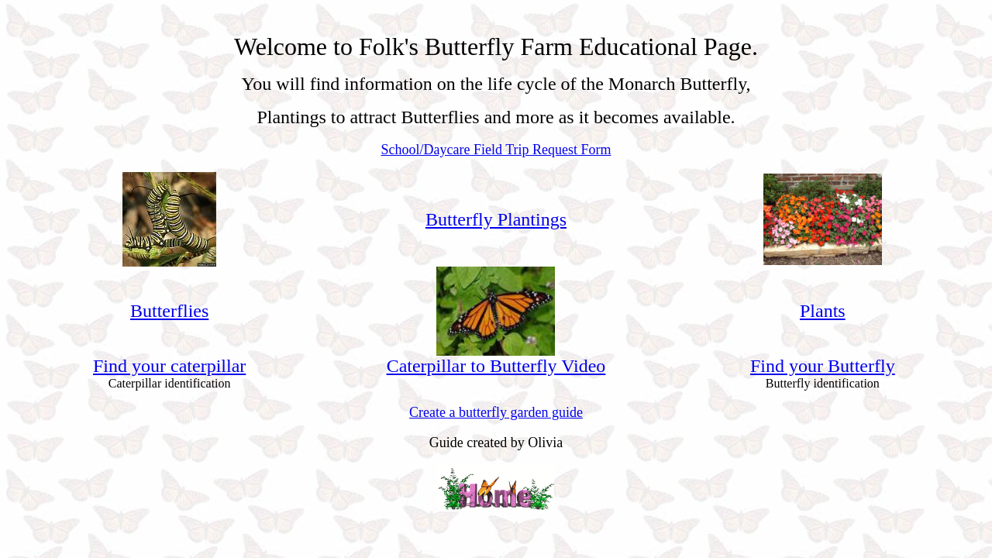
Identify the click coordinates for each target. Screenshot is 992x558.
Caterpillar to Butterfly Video (496, 366)
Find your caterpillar (169, 366)
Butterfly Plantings (496, 219)
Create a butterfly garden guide (496, 412)
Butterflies (169, 311)
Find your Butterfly (822, 366)
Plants (823, 311)
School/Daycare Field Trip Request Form (496, 149)
